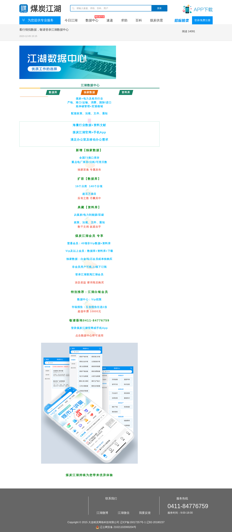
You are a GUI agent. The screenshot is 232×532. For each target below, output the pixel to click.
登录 (196, 20)
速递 (109, 20)
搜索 (159, 8)
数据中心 (92, 20)
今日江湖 (71, 20)
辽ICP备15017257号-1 (133, 522)
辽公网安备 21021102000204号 (116, 527)
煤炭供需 (156, 20)
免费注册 (205, 20)
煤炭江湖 (40, 8)
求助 (124, 20)
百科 (138, 20)
